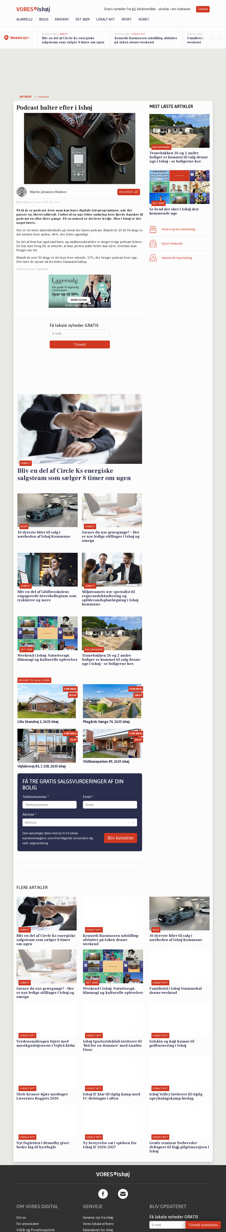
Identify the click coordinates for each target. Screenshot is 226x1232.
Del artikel (128, 192)
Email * (88, 797)
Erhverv (62, 19)
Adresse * (29, 814)
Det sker (83, 19)
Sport (127, 19)
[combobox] (25, 822)
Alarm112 (24, 19)
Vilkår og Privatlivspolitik (35, 1230)
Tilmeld (203, 9)
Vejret (143, 19)
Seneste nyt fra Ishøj (98, 1217)
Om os (21, 1217)
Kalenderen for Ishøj (98, 1230)
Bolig (43, 19)
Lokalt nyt (105, 19)
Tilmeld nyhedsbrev (203, 1225)
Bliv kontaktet (121, 837)
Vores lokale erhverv (98, 1224)
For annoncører (27, 1224)
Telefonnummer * (35, 797)
